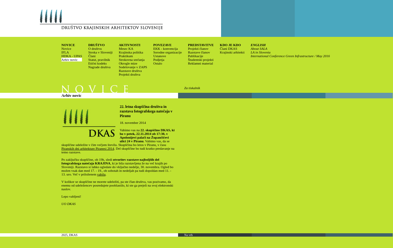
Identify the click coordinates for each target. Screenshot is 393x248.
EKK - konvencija (165, 48)
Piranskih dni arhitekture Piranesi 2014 (87, 148)
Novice (66, 48)
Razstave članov (199, 52)
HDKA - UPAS (71, 56)
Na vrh (188, 235)
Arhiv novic (69, 59)
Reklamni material (200, 63)
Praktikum (126, 56)
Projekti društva (129, 74)
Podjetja (158, 59)
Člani (91, 56)
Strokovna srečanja (132, 59)
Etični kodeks (97, 63)
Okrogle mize (128, 63)
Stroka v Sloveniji (100, 52)
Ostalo (157, 63)
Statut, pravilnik (99, 59)
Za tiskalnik (192, 88)
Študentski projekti (200, 59)
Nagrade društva (99, 67)
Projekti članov (198, 48)
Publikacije (195, 56)
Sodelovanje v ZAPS (133, 67)
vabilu (101, 174)
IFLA (65, 52)
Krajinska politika (131, 52)
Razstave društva (130, 71)
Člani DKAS (228, 48)
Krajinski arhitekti (232, 52)
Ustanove (159, 56)
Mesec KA (126, 48)
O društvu (95, 48)
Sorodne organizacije (167, 52)
